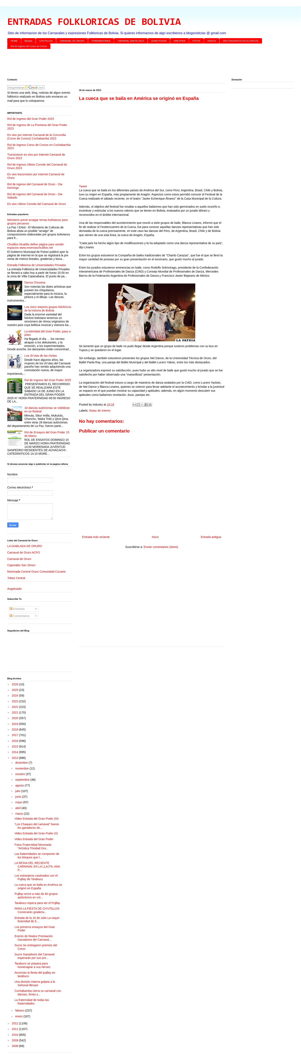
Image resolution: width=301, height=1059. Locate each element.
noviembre (22, 768)
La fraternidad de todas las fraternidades (32, 1001)
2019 (15, 724)
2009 (15, 1040)
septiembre (22, 779)
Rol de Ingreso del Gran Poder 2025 (30, 118)
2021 (15, 712)
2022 (15, 707)
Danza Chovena (34, 282)
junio (18, 796)
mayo (19, 802)
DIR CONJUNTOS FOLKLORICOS (241, 41)
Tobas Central (16, 578)
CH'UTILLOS (46, 41)
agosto (20, 785)
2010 (15, 1034)
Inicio (155, 537)
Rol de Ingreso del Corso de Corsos (29, 46)
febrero (20, 1010)
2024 (15, 695)
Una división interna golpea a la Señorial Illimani (35, 983)
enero (19, 1016)
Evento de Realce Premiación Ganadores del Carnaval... (34, 937)
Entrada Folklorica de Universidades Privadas (36, 265)
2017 (15, 735)
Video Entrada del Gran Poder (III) (36, 818)
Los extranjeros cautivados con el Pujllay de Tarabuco (36, 877)
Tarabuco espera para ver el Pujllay (37, 903)
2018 (15, 729)
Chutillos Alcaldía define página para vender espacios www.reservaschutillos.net (35, 246)
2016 (15, 741)
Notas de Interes (99, 410)
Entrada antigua (211, 537)
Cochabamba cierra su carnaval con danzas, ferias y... (38, 992)
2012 (15, 1023)
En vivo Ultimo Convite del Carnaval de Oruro (36, 204)
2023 (15, 701)
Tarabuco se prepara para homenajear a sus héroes (32, 965)
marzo (19, 813)
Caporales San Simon (21, 565)
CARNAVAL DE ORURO (72, 41)
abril (18, 808)
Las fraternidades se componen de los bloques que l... (37, 855)
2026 (15, 684)
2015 (15, 746)
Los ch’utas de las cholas (40, 355)
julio (18, 791)
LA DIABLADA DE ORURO (24, 546)
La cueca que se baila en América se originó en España (38, 886)
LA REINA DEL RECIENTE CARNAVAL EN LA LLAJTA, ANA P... (37, 866)
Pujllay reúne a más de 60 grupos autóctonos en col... (36, 895)
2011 (15, 1029)
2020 (15, 718)
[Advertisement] (131, 64)
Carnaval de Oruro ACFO (23, 552)
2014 (15, 752)
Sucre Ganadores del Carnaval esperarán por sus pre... (34, 956)
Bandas (28, 41)
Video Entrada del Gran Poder (34, 839)
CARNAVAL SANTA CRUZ (130, 41)
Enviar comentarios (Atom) (161, 547)
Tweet (83, 186)
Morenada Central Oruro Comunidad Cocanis (36, 571)
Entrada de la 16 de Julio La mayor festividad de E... (37, 919)
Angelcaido (14, 588)
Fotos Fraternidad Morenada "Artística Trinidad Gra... (33, 846)
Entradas (17, 609)
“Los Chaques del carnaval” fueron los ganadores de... (37, 826)
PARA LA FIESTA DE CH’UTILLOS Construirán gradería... (37, 910)
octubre (20, 774)
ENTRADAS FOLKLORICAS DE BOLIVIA (94, 22)
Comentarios (19, 616)
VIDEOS (211, 41)
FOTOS (196, 41)
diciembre (22, 762)
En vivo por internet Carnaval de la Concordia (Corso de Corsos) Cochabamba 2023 (36, 136)
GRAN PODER (159, 41)
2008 (15, 1046)
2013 (15, 758)
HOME (14, 41)
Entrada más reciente (96, 537)
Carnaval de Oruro (19, 559)
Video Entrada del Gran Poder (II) (36, 833)
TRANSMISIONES (100, 41)
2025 (15, 690)
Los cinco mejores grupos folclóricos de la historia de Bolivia (47, 308)
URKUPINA (179, 41)
